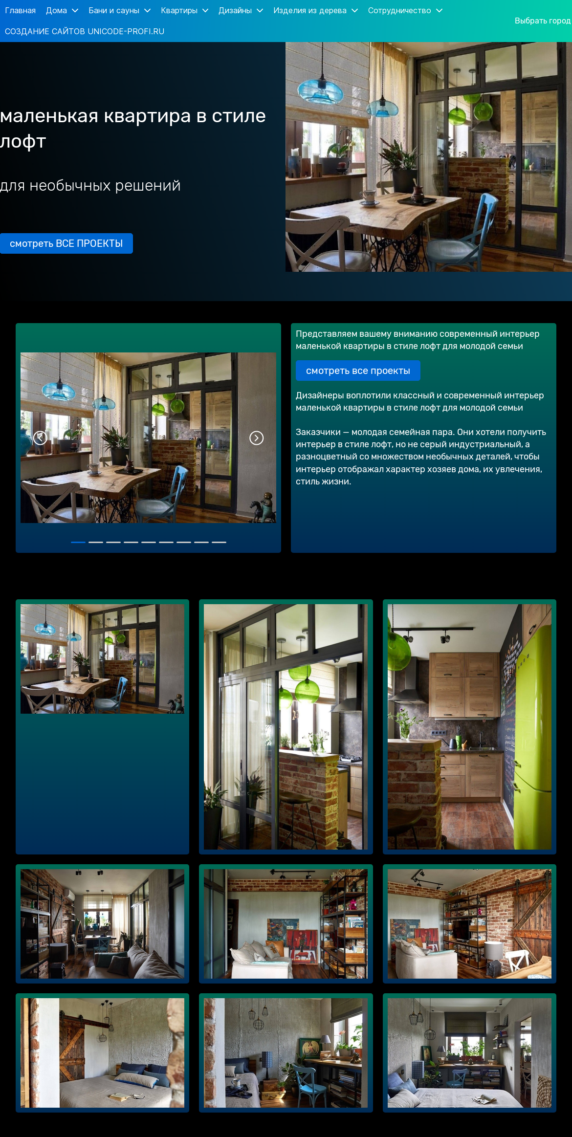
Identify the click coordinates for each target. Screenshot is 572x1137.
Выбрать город (543, 21)
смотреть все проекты (358, 370)
